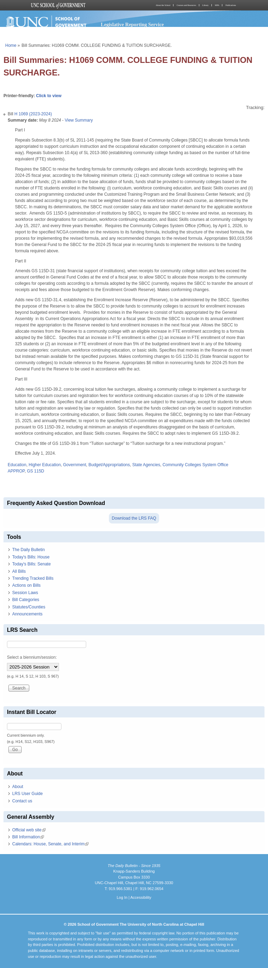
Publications (230, 5)
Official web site (29, 830)
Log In (122, 897)
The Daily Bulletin (28, 549)
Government (74, 464)
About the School (163, 5)
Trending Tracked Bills (32, 578)
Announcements (27, 614)
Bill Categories (25, 599)
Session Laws (25, 592)
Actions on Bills (26, 585)
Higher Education (45, 464)
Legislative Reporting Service (132, 24)
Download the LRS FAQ (134, 518)
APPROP (16, 471)
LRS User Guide (27, 793)
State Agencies (146, 464)
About (17, 786)
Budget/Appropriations (109, 464)
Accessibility (140, 897)
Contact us (22, 801)
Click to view (48, 95)
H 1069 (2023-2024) (33, 113)
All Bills (19, 571)
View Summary (78, 120)
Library (205, 5)
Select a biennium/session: (32, 657)
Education (17, 464)
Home (10, 45)
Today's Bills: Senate (31, 564)
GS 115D (35, 471)
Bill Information (28, 837)
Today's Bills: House (31, 557)
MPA (217, 5)
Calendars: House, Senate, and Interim (50, 843)
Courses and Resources (186, 5)
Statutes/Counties (28, 607)
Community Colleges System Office (196, 464)
